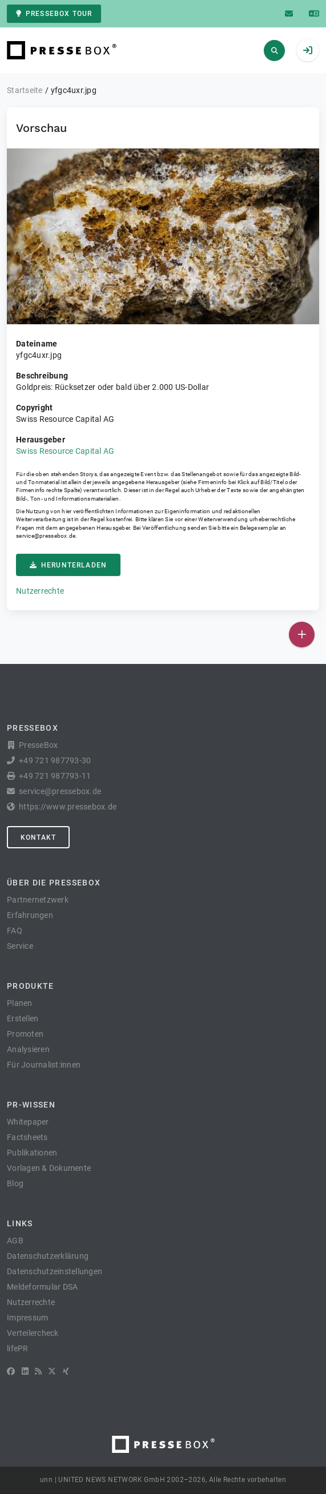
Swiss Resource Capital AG (65, 451)
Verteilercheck (33, 1333)
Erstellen (22, 1018)
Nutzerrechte (40, 590)
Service (20, 946)
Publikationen (32, 1152)
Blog (15, 1183)
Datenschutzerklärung (47, 1256)
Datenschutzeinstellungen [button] (54, 1271)
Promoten (25, 1033)
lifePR (18, 1348)
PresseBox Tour (54, 14)
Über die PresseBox (53, 882)
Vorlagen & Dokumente (49, 1168)
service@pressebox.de (45, 536)
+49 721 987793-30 (55, 760)
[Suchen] (274, 50)
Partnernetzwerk (38, 899)
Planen (20, 1003)
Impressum (27, 1317)
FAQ (14, 930)
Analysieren (28, 1049)
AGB (15, 1240)
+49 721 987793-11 (55, 775)
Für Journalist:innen (44, 1064)
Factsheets (27, 1137)
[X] (52, 1371)
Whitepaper (28, 1121)
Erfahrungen (30, 915)
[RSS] (38, 1371)
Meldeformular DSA (42, 1286)
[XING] (66, 1371)
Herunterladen (68, 565)
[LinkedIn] (25, 1371)
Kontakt (38, 837)
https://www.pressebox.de (67, 806)
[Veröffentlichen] (302, 634)
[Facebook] (11, 1371)
